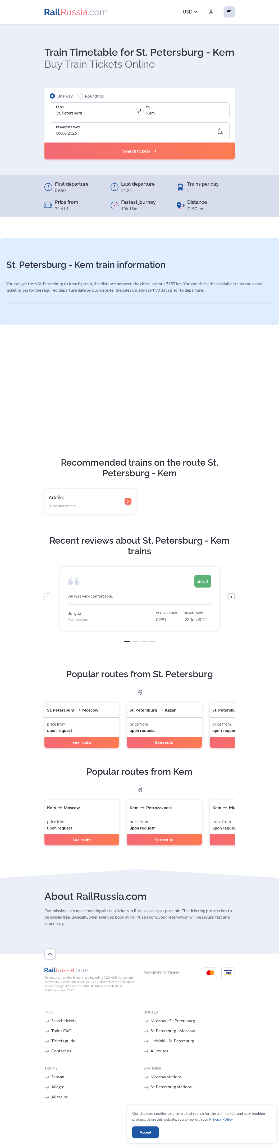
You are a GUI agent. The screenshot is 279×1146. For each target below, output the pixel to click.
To (148, 107)
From (60, 107)
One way (65, 95)
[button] (190, 12)
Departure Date (68, 127)
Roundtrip (94, 95)
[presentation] (47, 596)
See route (81, 742)
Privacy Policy (220, 1119)
